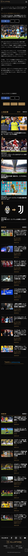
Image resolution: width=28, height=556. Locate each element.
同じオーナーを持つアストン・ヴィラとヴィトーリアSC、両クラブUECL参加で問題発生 (20, 263)
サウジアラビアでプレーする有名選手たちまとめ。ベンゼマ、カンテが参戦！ (13, 133)
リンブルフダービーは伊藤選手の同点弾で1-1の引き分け (20, 430)
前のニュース (6, 104)
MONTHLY (25, 112)
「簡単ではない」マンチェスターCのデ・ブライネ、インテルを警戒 (20, 347)
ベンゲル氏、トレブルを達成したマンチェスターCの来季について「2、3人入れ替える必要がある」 (20, 333)
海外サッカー (17, 240)
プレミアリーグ (17, 482)
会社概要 (20, 547)
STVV (15, 422)
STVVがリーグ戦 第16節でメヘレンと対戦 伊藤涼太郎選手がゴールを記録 (20, 453)
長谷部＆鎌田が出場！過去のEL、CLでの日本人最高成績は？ (14, 176)
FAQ (12, 546)
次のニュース (21, 104)
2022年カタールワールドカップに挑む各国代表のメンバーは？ (14, 198)
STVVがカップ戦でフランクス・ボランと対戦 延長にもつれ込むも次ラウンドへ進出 (20, 504)
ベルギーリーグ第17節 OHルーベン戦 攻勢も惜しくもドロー (20, 441)
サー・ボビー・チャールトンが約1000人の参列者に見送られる (20, 478)
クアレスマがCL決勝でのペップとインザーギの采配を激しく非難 (20, 277)
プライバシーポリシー (10, 547)
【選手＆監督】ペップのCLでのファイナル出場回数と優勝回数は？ (20, 305)
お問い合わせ (19, 546)
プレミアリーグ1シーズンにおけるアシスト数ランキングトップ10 (14, 155)
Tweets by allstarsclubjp (8, 365)
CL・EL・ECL (17, 238)
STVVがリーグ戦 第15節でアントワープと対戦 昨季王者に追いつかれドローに (20, 466)
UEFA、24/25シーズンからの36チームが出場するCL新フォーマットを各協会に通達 (20, 249)
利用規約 (6, 546)
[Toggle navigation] (26, 2)
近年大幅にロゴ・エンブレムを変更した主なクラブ (13, 220)
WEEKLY (18, 112)
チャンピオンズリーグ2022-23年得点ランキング (20, 318)
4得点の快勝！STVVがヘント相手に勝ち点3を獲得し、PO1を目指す (20, 418)
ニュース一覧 (14, 104)
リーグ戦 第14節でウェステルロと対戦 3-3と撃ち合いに (20, 491)
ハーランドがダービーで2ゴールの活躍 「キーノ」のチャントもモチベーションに (20, 517)
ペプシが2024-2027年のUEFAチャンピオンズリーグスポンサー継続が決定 (20, 291)
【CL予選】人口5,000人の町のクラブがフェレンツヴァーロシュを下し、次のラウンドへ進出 (20, 233)
